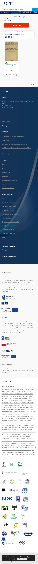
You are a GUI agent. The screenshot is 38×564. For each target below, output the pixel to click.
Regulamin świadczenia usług (10, 222)
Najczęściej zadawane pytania (11, 214)
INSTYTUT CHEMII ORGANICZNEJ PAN (24, 409)
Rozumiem (22, 559)
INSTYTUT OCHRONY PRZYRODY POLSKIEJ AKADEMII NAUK (17, 427)
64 (22, 32)
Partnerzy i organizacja (9, 202)
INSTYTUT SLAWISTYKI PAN (9, 432)
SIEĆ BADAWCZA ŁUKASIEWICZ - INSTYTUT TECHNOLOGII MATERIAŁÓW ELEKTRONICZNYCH (16, 439)
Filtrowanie (16, 25)
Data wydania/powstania (9, 180)
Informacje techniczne (8, 210)
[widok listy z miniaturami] (9, 37)
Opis (3, 184)
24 (17, 32)
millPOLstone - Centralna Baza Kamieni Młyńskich (16, 148)
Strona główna (6, 126)
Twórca (4, 168)
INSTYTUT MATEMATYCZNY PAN (10, 389)
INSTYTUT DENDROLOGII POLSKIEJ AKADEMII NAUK (15, 412)
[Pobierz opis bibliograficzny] (9, 74)
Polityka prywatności (8, 230)
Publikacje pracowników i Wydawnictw (13, 136)
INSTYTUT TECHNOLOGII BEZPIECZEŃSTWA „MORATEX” (20, 454)
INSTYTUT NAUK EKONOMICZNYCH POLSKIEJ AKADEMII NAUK (18, 445)
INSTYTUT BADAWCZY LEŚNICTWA (22, 396)
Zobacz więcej (6, 154)
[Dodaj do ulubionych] (5, 74)
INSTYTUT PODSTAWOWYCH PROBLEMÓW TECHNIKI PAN (17, 429)
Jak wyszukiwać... (5, 12)
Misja (3, 199)
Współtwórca (6, 172)
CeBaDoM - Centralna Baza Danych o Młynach (15, 144)
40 (20, 32)
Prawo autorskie (7, 218)
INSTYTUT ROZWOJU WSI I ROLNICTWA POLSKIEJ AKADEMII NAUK (19, 447)
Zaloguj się (5, 250)
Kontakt (4, 237)
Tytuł (3, 165)
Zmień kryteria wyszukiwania (29, 12)
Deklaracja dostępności (9, 233)
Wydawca (5, 176)
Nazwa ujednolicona (8, 188)
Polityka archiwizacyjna (9, 226)
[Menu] (35, 1)
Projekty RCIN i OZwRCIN (9, 206)
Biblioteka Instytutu (7, 140)
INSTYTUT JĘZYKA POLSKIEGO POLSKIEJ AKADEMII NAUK (17, 421)
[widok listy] (11, 37)
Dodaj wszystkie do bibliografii (14, 34)
